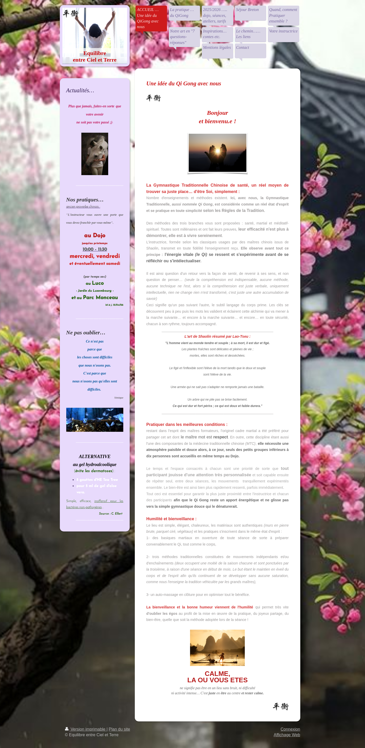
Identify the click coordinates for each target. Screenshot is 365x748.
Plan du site (119, 729)
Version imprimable (86, 729)
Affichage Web (287, 735)
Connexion (290, 729)
